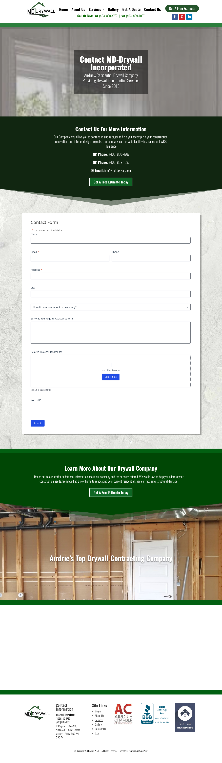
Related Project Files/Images (46, 351)
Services (95, 10)
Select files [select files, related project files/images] (111, 376)
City (33, 287)
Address (36, 269)
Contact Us (152, 10)
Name (35, 234)
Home (63, 10)
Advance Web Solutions (138, 751)
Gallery (113, 10)
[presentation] (56, 409)
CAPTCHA (36, 399)
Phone (115, 251)
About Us (78, 10)
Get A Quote (131, 10)
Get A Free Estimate (182, 8)
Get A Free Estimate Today (110, 181)
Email (35, 251)
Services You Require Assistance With (52, 318)
